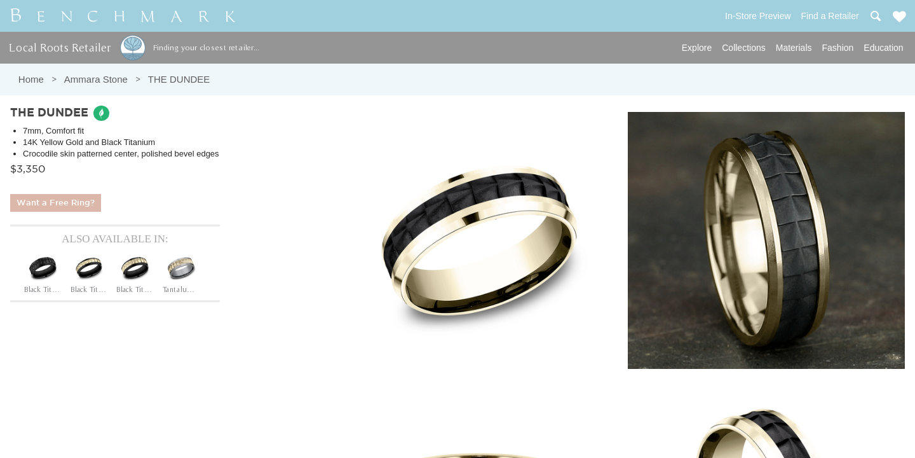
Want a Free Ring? (56, 203)
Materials (794, 48)
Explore (697, 48)
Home (31, 79)
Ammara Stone (96, 79)
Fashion (838, 48)
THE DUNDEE (179, 79)
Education (883, 48)
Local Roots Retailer (60, 47)
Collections (743, 48)
